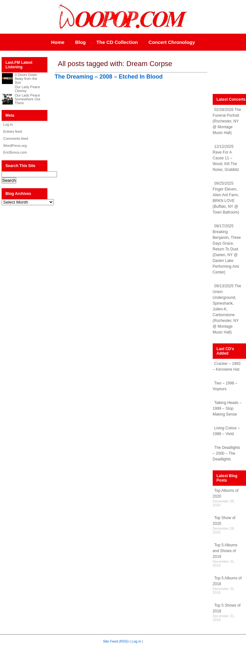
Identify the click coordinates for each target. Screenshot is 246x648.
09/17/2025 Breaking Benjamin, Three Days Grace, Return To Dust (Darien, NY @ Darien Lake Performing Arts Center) (227, 249)
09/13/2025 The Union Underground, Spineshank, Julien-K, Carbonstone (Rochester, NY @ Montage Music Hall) (227, 309)
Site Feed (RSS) (116, 641)
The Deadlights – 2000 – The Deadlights (226, 453)
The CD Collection (117, 42)
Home (57, 42)
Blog (80, 42)
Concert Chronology (172, 42)
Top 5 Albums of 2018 (227, 581)
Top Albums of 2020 (225, 493)
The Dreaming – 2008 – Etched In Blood (109, 76)
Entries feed (12, 131)
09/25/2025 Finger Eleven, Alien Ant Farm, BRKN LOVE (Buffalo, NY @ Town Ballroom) (226, 198)
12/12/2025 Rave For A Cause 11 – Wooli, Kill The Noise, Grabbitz (226, 158)
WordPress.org (15, 145)
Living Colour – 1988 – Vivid (226, 431)
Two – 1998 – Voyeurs (225, 386)
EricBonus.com (15, 152)
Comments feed (15, 138)
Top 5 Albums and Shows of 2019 (225, 551)
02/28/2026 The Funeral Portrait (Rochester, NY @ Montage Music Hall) (227, 121)
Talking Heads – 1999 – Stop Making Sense (227, 408)
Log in (8, 124)
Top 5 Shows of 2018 (227, 608)
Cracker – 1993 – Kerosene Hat (227, 366)
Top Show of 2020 (224, 521)
